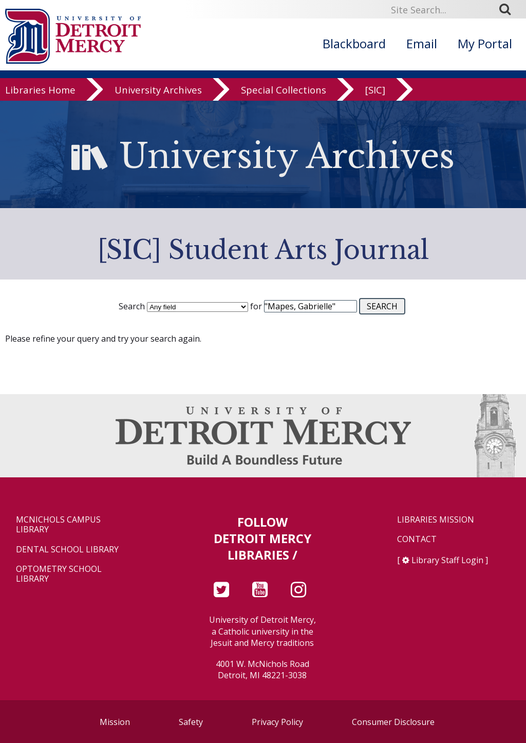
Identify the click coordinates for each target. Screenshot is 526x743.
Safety (191, 722)
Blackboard (354, 43)
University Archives (158, 98)
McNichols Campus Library (58, 524)
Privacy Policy (277, 722)
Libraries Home (40, 98)
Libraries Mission (435, 520)
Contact (417, 539)
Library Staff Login (447, 560)
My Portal (485, 43)
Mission (115, 722)
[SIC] (375, 98)
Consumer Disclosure (393, 722)
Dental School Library (67, 549)
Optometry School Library (59, 574)
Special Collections (283, 98)
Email (421, 43)
